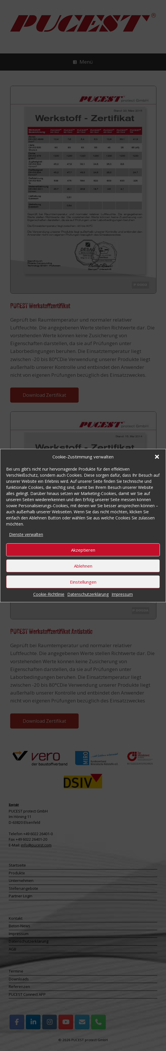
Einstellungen (83, 582)
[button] (157, 457)
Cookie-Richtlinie (48, 594)
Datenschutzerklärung (88, 594)
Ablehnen (83, 566)
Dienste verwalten (26, 534)
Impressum (122, 594)
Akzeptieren (83, 550)
